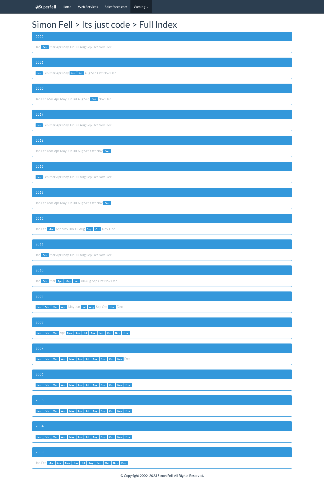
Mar (51, 229)
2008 (40, 322)
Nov (112, 306)
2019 (40, 114)
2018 (40, 140)
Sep (89, 229)
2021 (40, 62)
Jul (80, 73)
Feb (45, 47)
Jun (73, 73)
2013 (40, 192)
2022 (40, 36)
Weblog (141, 7)
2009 (40, 296)
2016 (40, 166)
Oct (94, 99)
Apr (60, 281)
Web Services (88, 7)
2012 (40, 218)
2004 (40, 426)
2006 (40, 374)
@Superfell (45, 6)
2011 (40, 244)
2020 (40, 88)
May (68, 281)
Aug (91, 306)
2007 (40, 348)
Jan (39, 73)
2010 (40, 270)
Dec (107, 151)
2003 (40, 452)
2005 (40, 400)
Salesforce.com (116, 7)
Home (67, 7)
